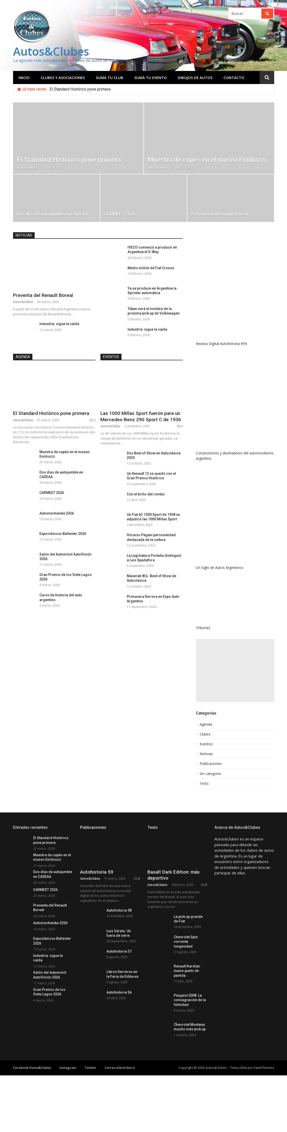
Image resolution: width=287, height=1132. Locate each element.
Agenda (23, 357)
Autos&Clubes (51, 51)
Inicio (24, 77)
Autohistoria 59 (96, 902)
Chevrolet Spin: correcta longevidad (186, 980)
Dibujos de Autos (195, 77)
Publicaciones (211, 763)
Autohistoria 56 (119, 1057)
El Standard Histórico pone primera (79, 89)
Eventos (111, 357)
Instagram (68, 1106)
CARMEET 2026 (51, 493)
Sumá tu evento (150, 77)
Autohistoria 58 (119, 940)
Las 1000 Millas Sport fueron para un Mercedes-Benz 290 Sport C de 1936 (140, 416)
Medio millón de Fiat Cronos (151, 268)
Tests (204, 783)
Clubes (205, 734)
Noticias (24, 235)
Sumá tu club (109, 77)
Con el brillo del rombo (146, 494)
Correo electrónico (120, 1106)
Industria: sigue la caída (59, 324)
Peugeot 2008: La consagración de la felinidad (190, 1038)
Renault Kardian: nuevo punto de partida (187, 1009)
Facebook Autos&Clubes (32, 1106)
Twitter (90, 1106)
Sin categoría (210, 773)
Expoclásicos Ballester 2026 (62, 534)
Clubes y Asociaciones (63, 77)
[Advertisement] (235, 670)
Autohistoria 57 (119, 999)
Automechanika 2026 (56, 513)
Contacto (233, 77)
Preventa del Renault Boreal (43, 295)
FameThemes (264, 1106)
